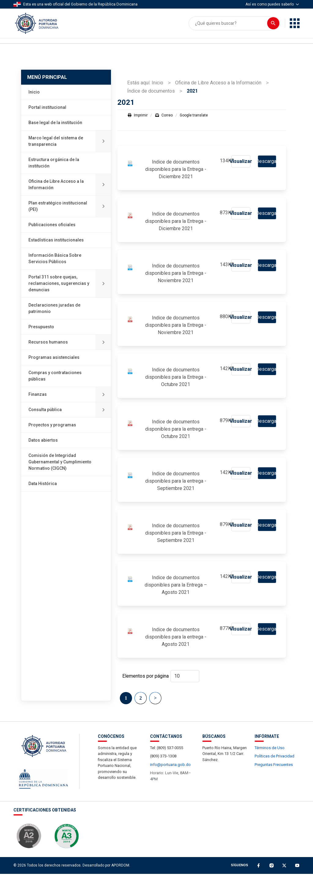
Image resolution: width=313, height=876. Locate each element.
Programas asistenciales (53, 359)
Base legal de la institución (55, 125)
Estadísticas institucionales (56, 242)
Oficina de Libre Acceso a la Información (69, 187)
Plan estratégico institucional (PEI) (69, 208)
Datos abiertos (43, 442)
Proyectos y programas (52, 427)
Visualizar (241, 163)
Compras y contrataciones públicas (55, 378)
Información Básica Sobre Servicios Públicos (54, 261)
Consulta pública (69, 412)
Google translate (194, 117)
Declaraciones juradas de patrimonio (54, 310)
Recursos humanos (69, 344)
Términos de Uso (270, 750)
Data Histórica (42, 486)
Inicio (34, 94)
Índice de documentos (151, 93)
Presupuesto (41, 329)
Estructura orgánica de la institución (53, 165)
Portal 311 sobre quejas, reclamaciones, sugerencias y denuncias (69, 286)
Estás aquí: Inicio (145, 85)
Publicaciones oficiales (51, 227)
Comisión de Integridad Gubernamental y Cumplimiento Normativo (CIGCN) (59, 464)
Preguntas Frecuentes (274, 766)
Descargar (267, 163)
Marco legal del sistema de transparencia (69, 143)
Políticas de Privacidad (274, 758)
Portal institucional (47, 109)
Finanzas (69, 396)
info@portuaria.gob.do (170, 766)
